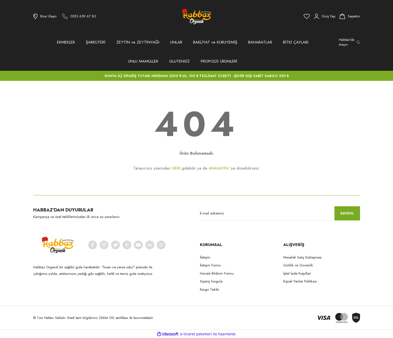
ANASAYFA (219, 168)
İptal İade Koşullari (297, 273)
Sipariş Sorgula (211, 281)
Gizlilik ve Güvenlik (298, 265)
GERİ (176, 168)
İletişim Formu (210, 265)
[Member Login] (324, 16)
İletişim (205, 257)
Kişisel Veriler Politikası (300, 281)
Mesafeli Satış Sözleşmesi (302, 257)
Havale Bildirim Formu (217, 273)
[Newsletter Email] (280, 213)
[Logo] (196, 16)
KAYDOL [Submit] (347, 213)
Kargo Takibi (209, 289)
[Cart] (349, 16)
